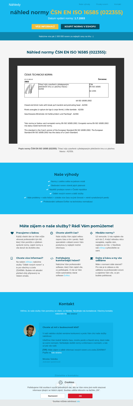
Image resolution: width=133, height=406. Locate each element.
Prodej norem (102, 4)
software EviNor (62, 202)
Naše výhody (84, 4)
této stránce (72, 314)
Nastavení (52, 396)
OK (80, 396)
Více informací (45, 26)
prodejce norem (64, 189)
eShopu (29, 262)
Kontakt (117, 4)
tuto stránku (57, 353)
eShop (102, 248)
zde (78, 401)
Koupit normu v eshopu (80, 26)
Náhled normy (66, 4)
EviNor (67, 275)
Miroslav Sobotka (50, 359)
